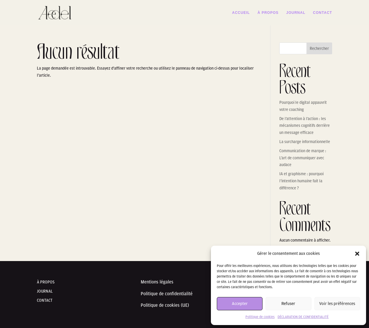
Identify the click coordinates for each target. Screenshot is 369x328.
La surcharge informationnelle (304, 142)
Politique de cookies (260, 317)
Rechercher (319, 48)
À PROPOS (268, 13)
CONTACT (322, 13)
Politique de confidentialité (167, 293)
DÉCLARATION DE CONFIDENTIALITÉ (303, 317)
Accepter (240, 303)
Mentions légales (158, 282)
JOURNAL (295, 13)
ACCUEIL (241, 13)
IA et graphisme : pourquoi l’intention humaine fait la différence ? (301, 181)
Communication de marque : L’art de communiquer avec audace (302, 158)
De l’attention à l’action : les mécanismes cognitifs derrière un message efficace (304, 126)
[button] (357, 254)
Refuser (288, 303)
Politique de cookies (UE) (165, 305)
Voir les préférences (337, 303)
